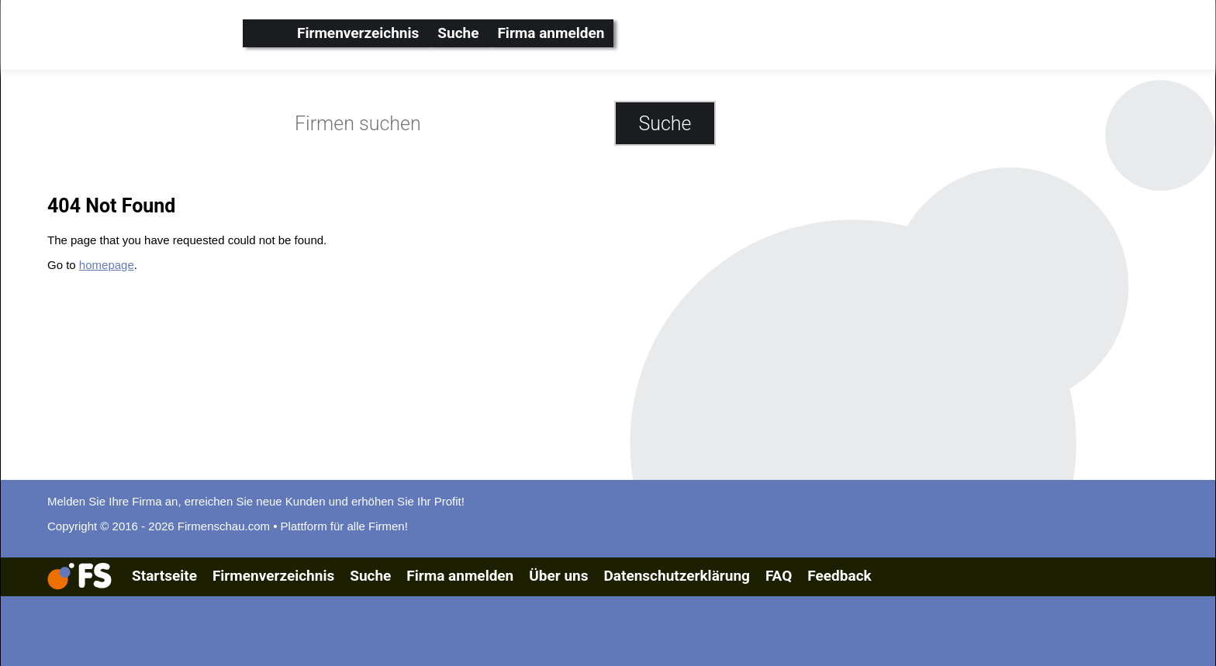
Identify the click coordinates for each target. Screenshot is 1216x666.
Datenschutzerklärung (676, 576)
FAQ (778, 576)
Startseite (164, 576)
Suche (457, 33)
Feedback (839, 576)
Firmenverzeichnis (358, 33)
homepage (106, 264)
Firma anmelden (550, 33)
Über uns (558, 576)
